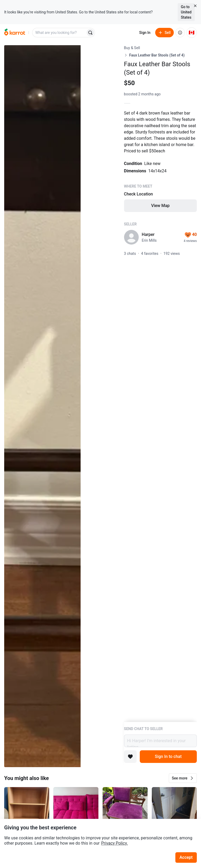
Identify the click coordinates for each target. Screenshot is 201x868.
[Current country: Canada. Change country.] (191, 32)
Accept (186, 857)
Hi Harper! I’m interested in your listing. (160, 741)
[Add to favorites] (130, 756)
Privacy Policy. (114, 843)
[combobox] (59, 32)
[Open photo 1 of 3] (42, 406)
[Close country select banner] (195, 5)
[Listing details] (160, 383)
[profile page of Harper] (131, 237)
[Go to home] (14, 33)
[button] (183, 778)
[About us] (180, 32)
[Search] (90, 32)
